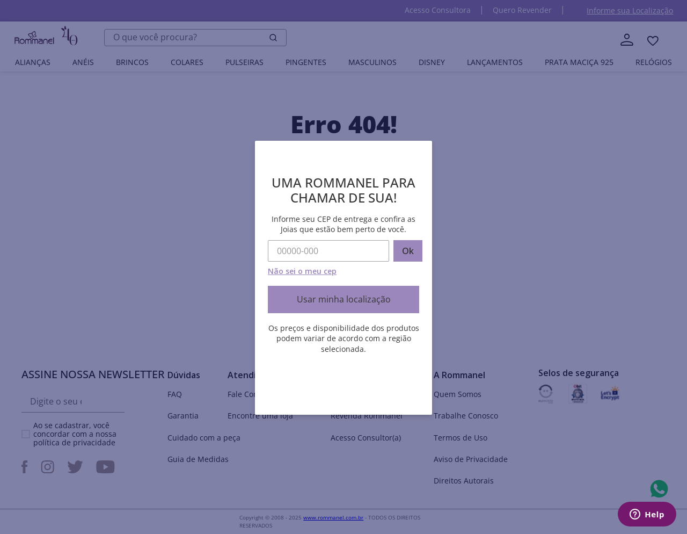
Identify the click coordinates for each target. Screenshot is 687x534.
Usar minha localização (344, 299)
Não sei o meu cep (302, 271)
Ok (408, 251)
